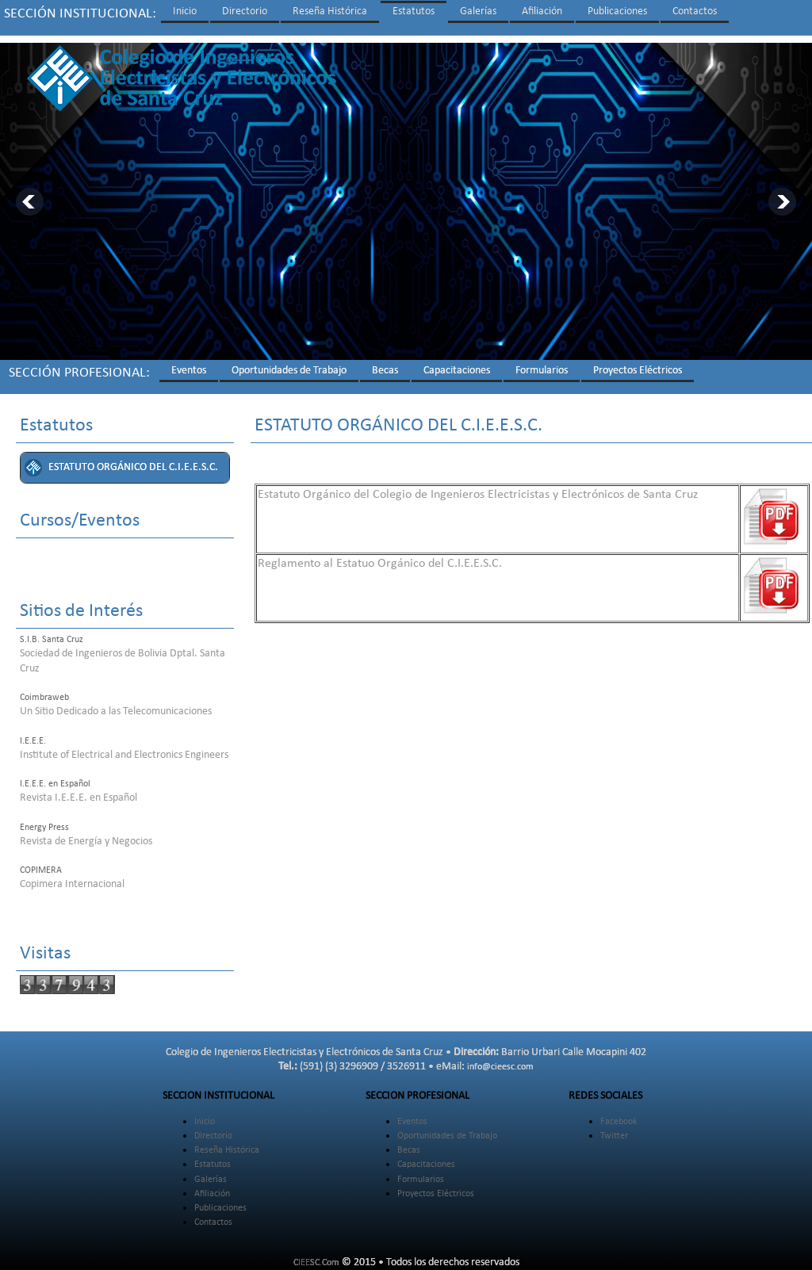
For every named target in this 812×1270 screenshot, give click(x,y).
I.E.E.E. (33, 734)
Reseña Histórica (330, 11)
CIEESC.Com (316, 1255)
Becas (385, 363)
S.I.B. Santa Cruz (51, 632)
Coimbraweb (44, 690)
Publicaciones (617, 11)
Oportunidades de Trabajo (289, 363)
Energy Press (44, 820)
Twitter (614, 1129)
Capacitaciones (456, 363)
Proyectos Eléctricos (637, 363)
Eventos (188, 363)
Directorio (244, 11)
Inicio (185, 11)
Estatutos (414, 11)
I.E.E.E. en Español (55, 777)
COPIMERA (41, 863)
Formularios (541, 363)
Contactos (694, 11)
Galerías (478, 11)
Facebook (618, 1114)
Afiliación (542, 11)
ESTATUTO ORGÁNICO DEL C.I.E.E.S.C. (133, 460)
